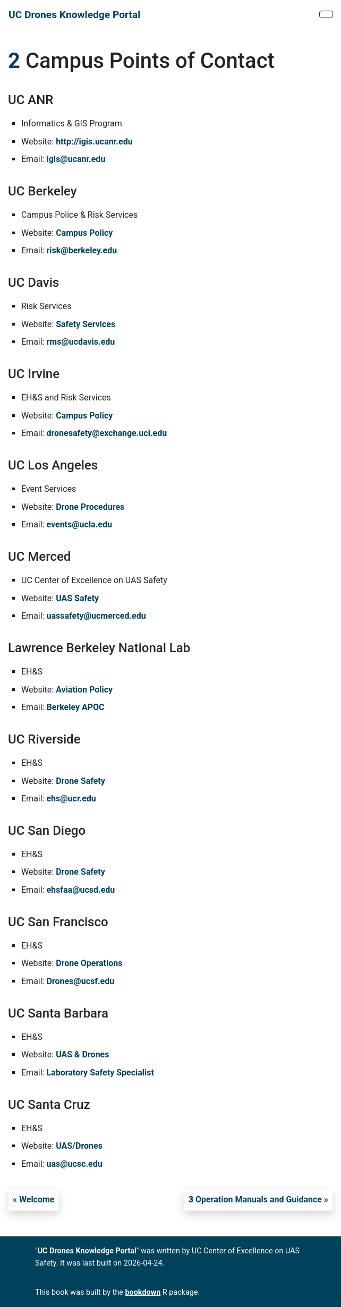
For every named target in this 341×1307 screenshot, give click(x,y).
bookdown (143, 1292)
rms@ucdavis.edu (80, 342)
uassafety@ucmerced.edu (96, 616)
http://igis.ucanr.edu (94, 141)
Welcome (37, 1199)
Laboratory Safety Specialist (100, 1072)
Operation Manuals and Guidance (255, 1199)
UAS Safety (77, 598)
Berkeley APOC (75, 707)
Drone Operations (89, 963)
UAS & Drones (82, 1054)
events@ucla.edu (79, 524)
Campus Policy (84, 233)
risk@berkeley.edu (81, 250)
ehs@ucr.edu (71, 798)
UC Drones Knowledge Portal (74, 14)
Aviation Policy (84, 690)
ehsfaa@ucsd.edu (80, 890)
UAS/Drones (79, 1146)
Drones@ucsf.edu (80, 981)
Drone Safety (80, 781)
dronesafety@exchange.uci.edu (106, 433)
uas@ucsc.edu (74, 1164)
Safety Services (85, 324)
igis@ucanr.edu (75, 159)
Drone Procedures (90, 507)
